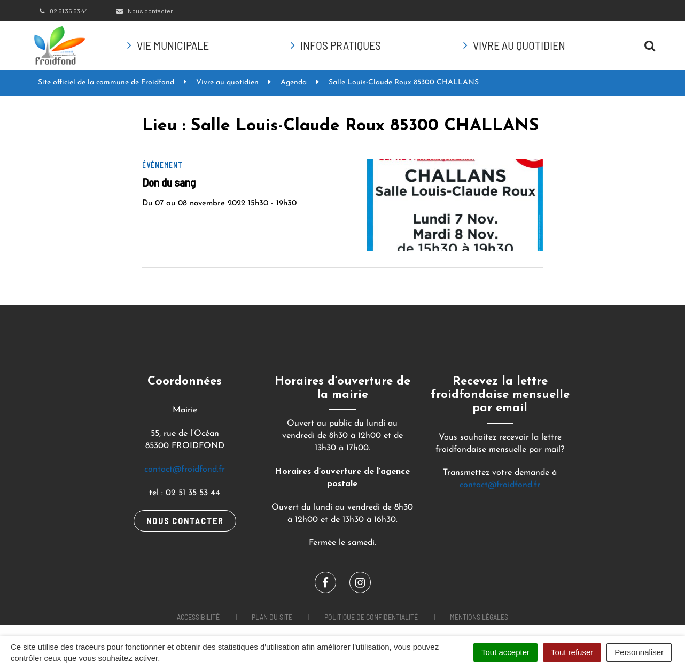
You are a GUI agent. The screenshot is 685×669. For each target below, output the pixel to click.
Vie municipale (173, 45)
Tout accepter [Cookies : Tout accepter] (505, 652)
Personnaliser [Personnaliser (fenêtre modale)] (639, 652)
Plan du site (272, 616)
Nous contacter (144, 10)
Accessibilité (198, 616)
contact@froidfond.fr (184, 469)
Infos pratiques (340, 45)
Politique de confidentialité (371, 616)
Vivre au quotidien (519, 45)
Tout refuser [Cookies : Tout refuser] (572, 652)
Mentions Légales (479, 616)
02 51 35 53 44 (63, 10)
